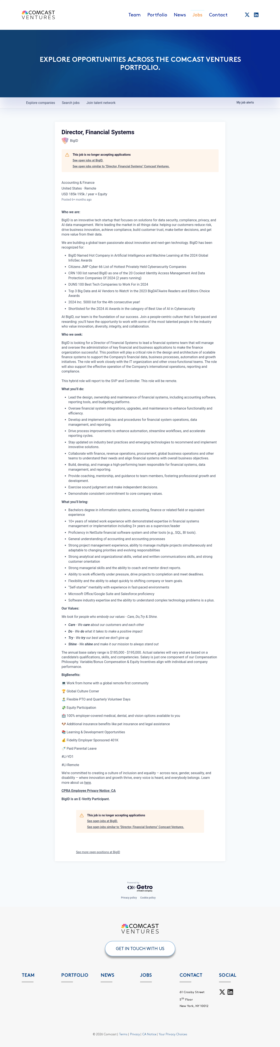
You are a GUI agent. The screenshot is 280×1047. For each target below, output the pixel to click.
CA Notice (149, 1034)
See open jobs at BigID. (88, 160)
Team (134, 15)
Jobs (197, 15)
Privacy (135, 1034)
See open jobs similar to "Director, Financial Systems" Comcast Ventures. (121, 166)
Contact (218, 15)
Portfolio (157, 15)
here (87, 783)
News (180, 15)
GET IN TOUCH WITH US (140, 948)
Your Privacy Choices (173, 1034)
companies (40, 103)
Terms (123, 1034)
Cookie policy (148, 897)
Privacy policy (129, 897)
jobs (71, 103)
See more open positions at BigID (98, 852)
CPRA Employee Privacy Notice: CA (89, 791)
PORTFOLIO (74, 975)
